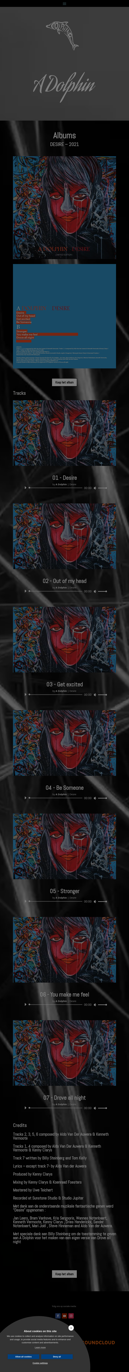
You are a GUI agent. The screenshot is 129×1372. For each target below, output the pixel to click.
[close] (71, 1328)
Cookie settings (40, 1363)
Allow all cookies (23, 1357)
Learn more (40, 1347)
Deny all (57, 1357)
